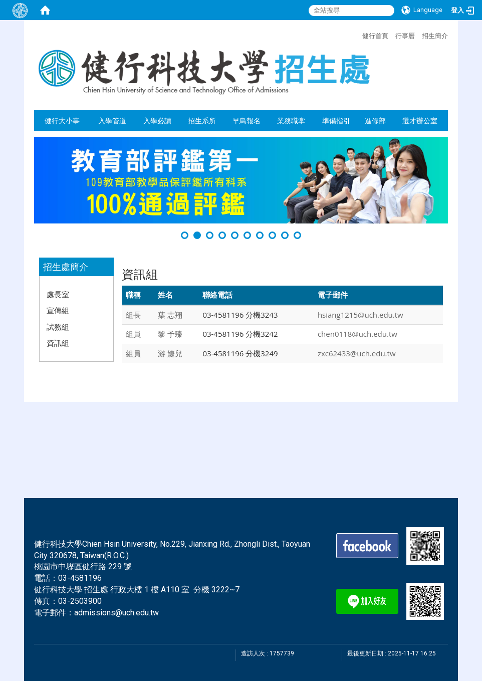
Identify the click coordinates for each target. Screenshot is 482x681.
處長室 (58, 294)
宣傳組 (58, 310)
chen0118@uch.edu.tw (357, 334)
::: (357, 34)
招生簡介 (435, 35)
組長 (133, 315)
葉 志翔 (170, 315)
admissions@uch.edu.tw (116, 612)
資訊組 (58, 343)
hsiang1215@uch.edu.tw (360, 315)
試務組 (58, 327)
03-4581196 (80, 578)
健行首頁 (375, 35)
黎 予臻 (170, 334)
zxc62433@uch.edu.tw (357, 353)
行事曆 (405, 35)
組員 (133, 334)
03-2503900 (80, 601)
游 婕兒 (170, 353)
